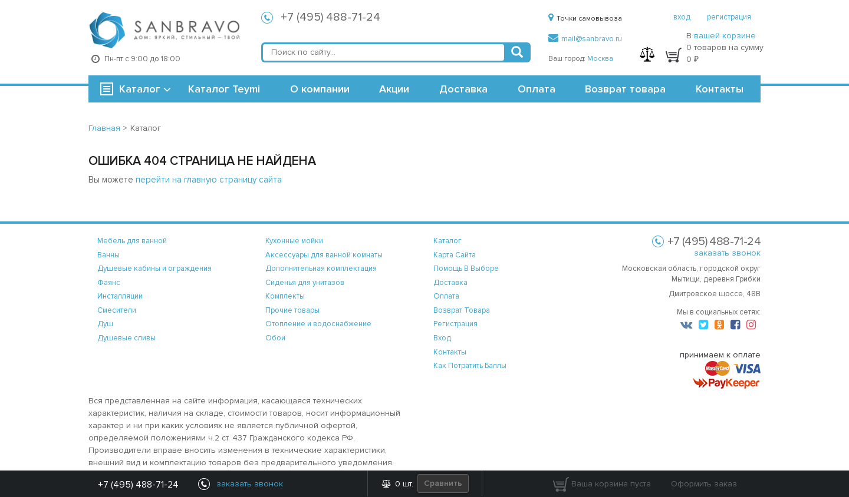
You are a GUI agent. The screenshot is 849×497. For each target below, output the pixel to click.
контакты (449, 352)
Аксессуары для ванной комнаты (324, 255)
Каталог (139, 88)
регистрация (729, 17)
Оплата (536, 88)
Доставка (463, 88)
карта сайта (454, 255)
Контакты (719, 88)
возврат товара (461, 310)
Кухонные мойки (294, 241)
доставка (450, 282)
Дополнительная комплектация (321, 268)
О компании (320, 88)
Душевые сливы (126, 338)
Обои (275, 338)
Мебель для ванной (132, 241)
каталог (447, 241)
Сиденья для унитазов (304, 282)
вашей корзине (725, 36)
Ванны (108, 255)
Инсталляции (120, 296)
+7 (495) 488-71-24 (330, 17)
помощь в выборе (466, 268)
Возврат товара (625, 88)
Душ (105, 324)
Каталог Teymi (224, 88)
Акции (394, 88)
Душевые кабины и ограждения (154, 268)
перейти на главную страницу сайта (209, 179)
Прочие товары (292, 310)
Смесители (116, 310)
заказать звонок (727, 253)
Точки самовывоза (585, 18)
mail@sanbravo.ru (585, 39)
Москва (600, 58)
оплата (446, 296)
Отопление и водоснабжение (318, 324)
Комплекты (285, 296)
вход (681, 17)
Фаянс (108, 282)
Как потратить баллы (469, 365)
